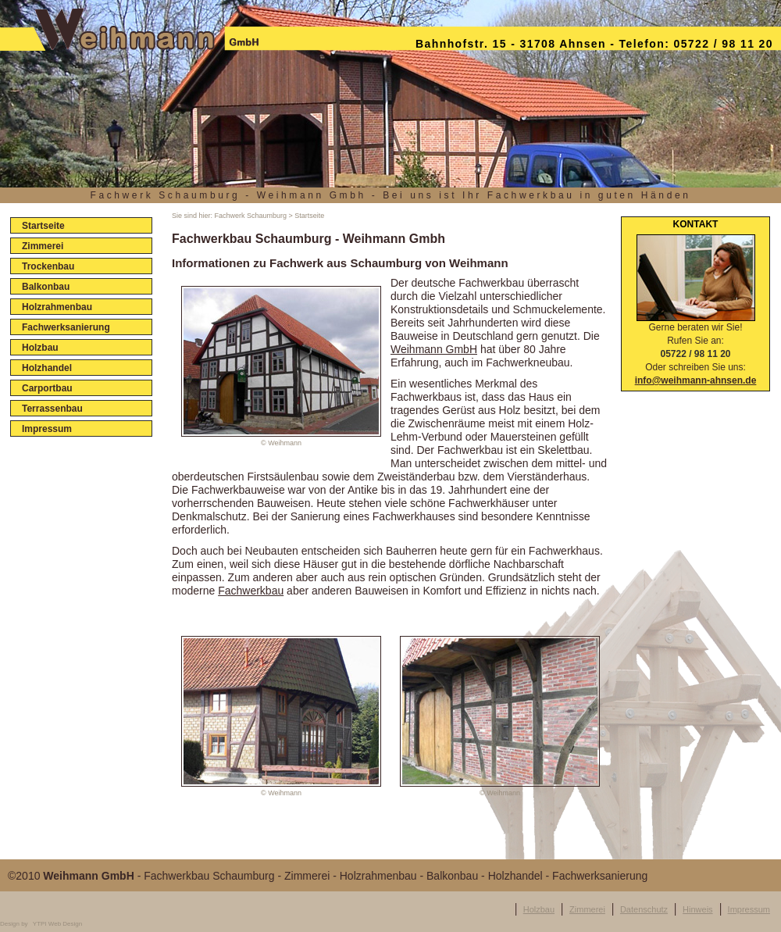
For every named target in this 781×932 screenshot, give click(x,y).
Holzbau (539, 909)
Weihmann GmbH (433, 349)
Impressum (749, 909)
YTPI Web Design (57, 923)
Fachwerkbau (251, 590)
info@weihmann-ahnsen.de (696, 380)
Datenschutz (644, 909)
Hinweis (698, 909)
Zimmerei (587, 909)
